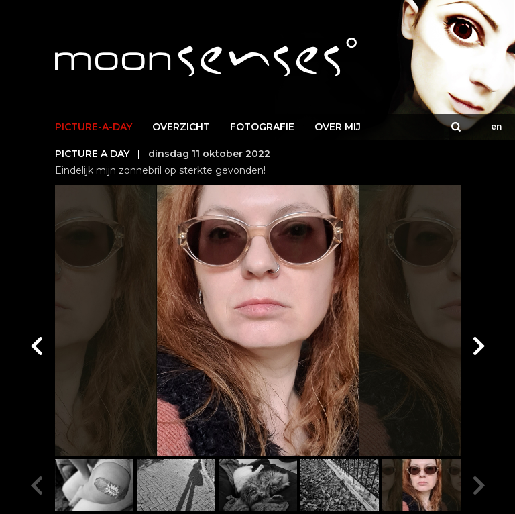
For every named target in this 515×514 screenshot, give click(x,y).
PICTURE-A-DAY (93, 127)
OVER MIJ (337, 127)
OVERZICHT (181, 127)
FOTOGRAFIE (262, 127)
